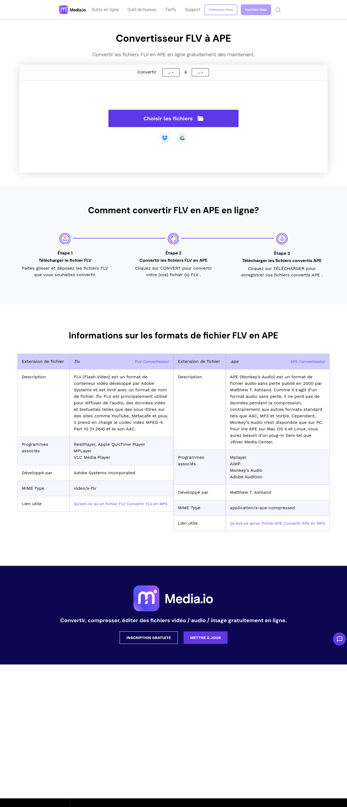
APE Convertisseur (306, 361)
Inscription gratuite (148, 644)
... (169, 72)
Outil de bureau (142, 9)
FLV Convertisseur (150, 361)
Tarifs (171, 9)
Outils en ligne (105, 9)
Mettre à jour (205, 644)
